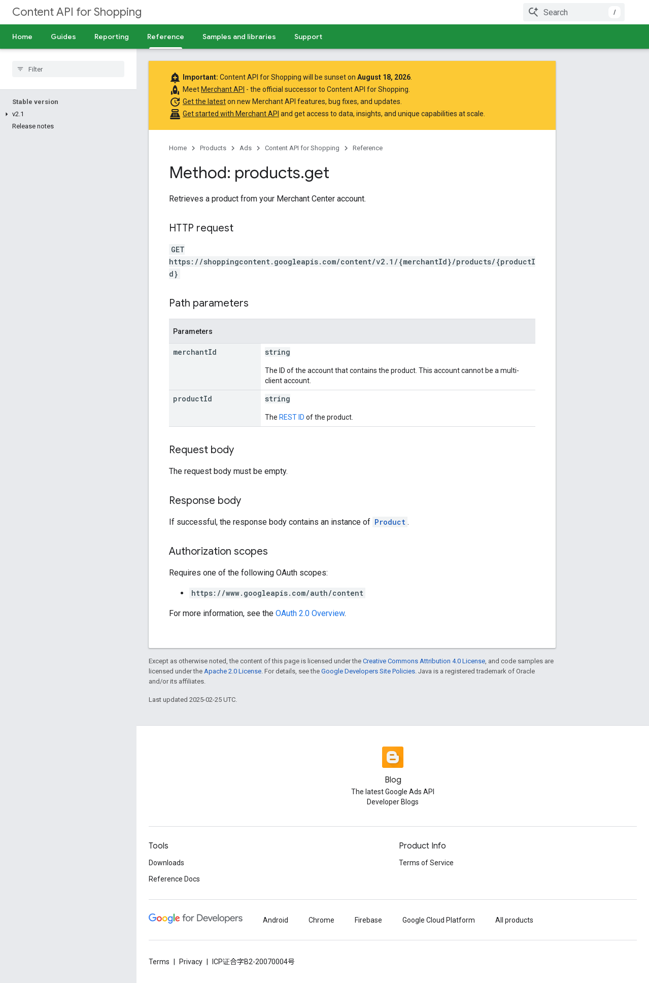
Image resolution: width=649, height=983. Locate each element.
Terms (159, 962)
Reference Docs (174, 879)
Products (213, 148)
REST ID (291, 417)
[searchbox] (68, 69)
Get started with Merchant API (231, 114)
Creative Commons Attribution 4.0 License (424, 661)
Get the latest (204, 101)
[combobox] (574, 12)
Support (308, 36)
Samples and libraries (239, 36)
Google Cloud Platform (438, 920)
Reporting (111, 36)
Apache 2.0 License (232, 671)
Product (389, 522)
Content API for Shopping (77, 12)
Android (275, 920)
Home (22, 36)
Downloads (166, 863)
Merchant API (223, 89)
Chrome (321, 920)
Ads (246, 148)
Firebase (368, 920)
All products (514, 920)
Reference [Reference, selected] (165, 36)
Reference (368, 148)
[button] (66, 114)
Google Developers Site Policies (368, 671)
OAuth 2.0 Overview (310, 613)
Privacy (190, 962)
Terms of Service (426, 863)
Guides (63, 36)
